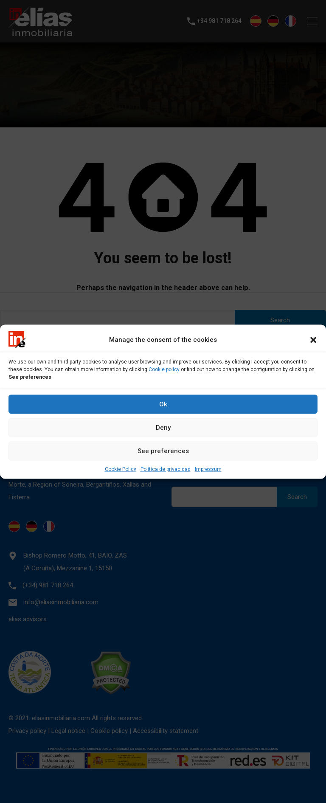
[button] (313, 339)
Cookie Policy (120, 469)
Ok (163, 404)
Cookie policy (164, 369)
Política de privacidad (166, 469)
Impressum (208, 469)
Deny (163, 427)
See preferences (163, 451)
